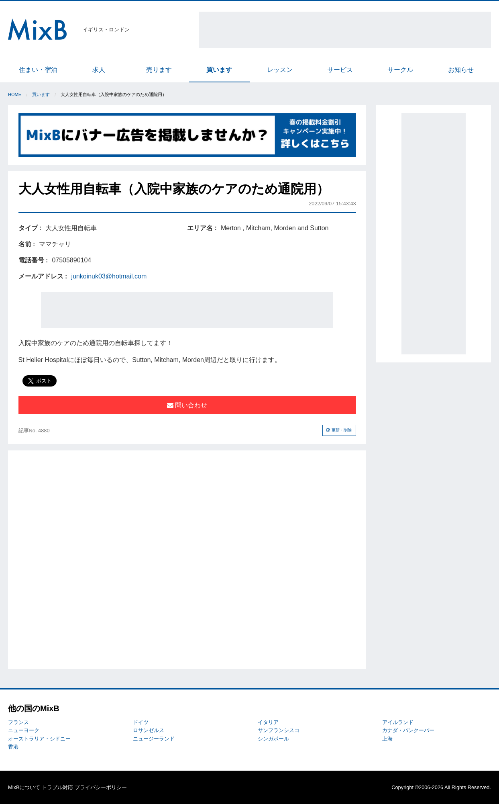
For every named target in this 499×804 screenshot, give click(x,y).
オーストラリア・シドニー (39, 739)
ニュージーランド (154, 739)
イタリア (268, 722)
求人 (98, 69)
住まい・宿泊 (38, 69)
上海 (387, 739)
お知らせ (461, 69)
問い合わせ (187, 405)
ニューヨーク (23, 730)
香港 (13, 747)
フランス (18, 722)
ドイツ (141, 722)
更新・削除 (339, 430)
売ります (159, 69)
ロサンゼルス (148, 730)
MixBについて (24, 787)
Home (14, 94)
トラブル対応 (57, 787)
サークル (400, 69)
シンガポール (273, 739)
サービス (340, 69)
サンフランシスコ (278, 730)
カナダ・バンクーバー (408, 730)
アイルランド (397, 722)
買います (219, 69)
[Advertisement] (345, 30)
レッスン (280, 69)
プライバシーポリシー (101, 787)
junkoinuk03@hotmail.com (109, 276)
